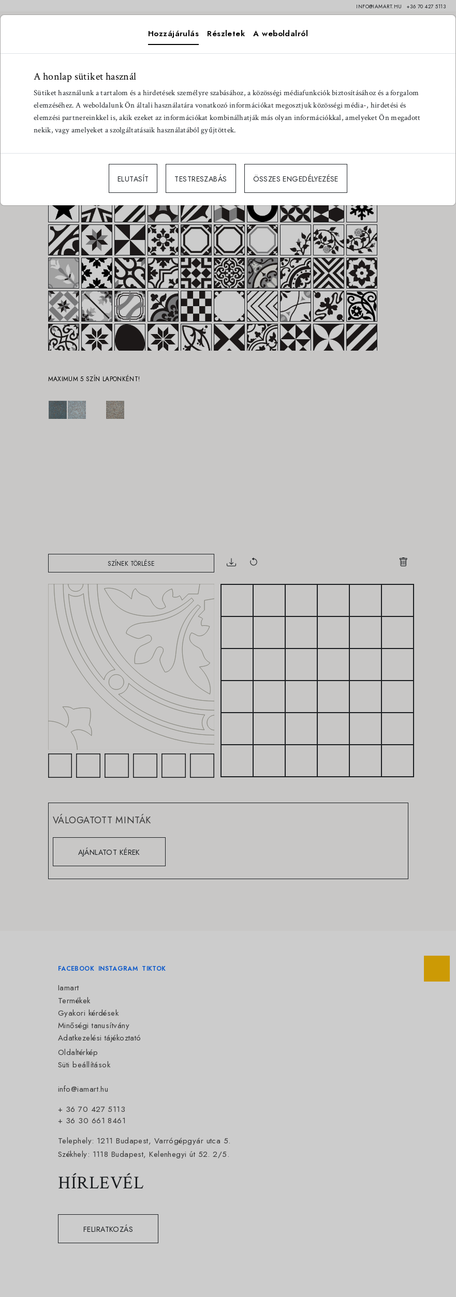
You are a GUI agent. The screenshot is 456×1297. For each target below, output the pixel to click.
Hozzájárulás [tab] (173, 33)
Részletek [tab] (226, 33)
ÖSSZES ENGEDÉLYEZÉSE (296, 179)
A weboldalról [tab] (280, 33)
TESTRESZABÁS (200, 179)
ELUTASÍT (133, 179)
